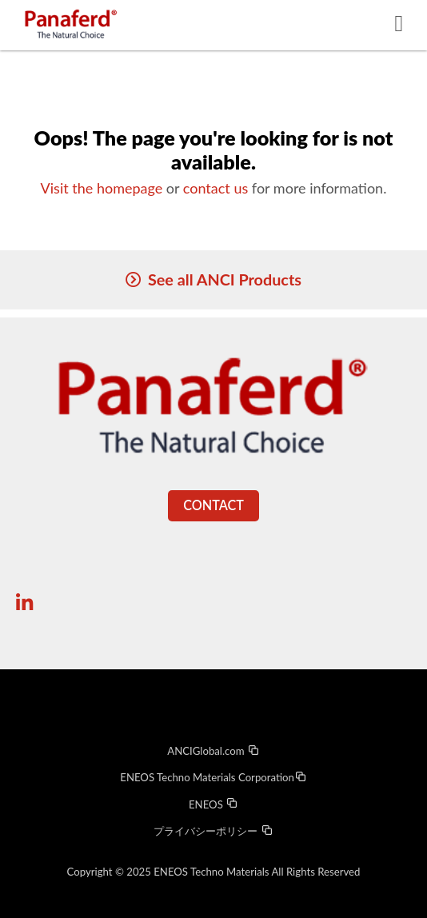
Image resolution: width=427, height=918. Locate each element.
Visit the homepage (102, 188)
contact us (215, 188)
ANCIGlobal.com (213, 750)
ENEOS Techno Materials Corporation (213, 777)
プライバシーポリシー (213, 830)
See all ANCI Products (224, 279)
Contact (213, 505)
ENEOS (213, 804)
